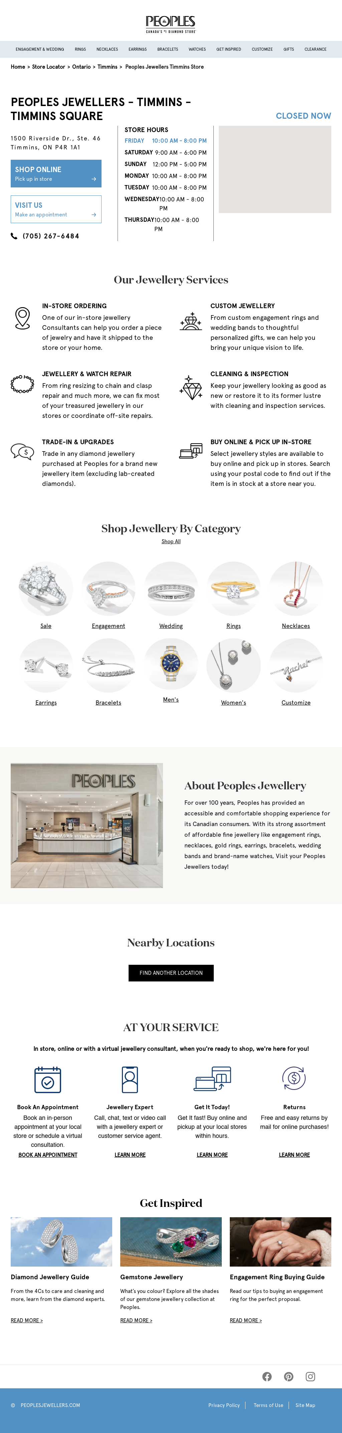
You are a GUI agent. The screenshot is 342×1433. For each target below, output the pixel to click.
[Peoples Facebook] (267, 1376)
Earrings (138, 49)
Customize (262, 49)
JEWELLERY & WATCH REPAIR (87, 374)
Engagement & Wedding (40, 49)
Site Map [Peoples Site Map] (305, 1405)
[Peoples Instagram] (310, 1376)
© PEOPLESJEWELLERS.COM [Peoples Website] (45, 1405)
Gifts (289, 49)
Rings (80, 49)
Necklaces (107, 49)
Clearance (316, 49)
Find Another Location (171, 973)
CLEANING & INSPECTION (249, 374)
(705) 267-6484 (45, 236)
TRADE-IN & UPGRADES (78, 442)
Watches (197, 49)
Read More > (27, 1320)
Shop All (171, 541)
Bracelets (167, 49)
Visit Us (56, 210)
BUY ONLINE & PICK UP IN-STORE (261, 442)
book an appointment (47, 1155)
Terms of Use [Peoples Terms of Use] (268, 1405)
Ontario (81, 67)
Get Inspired (228, 49)
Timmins (107, 67)
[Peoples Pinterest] (289, 1376)
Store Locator (48, 67)
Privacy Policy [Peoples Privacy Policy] (224, 1405)
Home (18, 67)
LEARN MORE (130, 1155)
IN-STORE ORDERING (74, 306)
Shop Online (56, 174)
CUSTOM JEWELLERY (242, 306)
